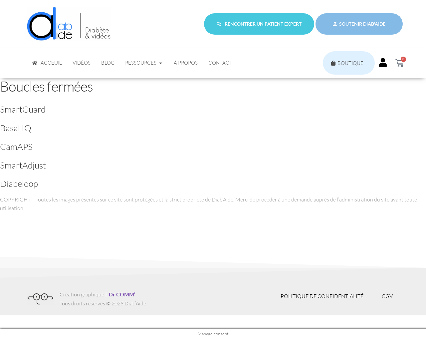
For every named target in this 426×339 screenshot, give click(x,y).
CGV (387, 296)
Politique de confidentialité (322, 296)
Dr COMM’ (122, 294)
